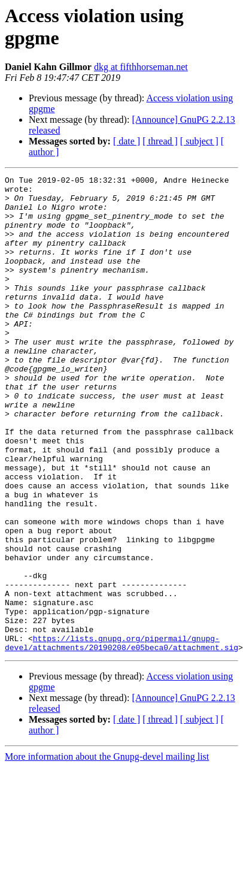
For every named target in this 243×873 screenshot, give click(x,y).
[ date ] (126, 141)
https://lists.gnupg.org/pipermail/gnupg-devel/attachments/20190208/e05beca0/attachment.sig (121, 737)
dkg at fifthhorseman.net (141, 67)
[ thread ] (160, 141)
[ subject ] (199, 141)
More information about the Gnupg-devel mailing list (107, 852)
